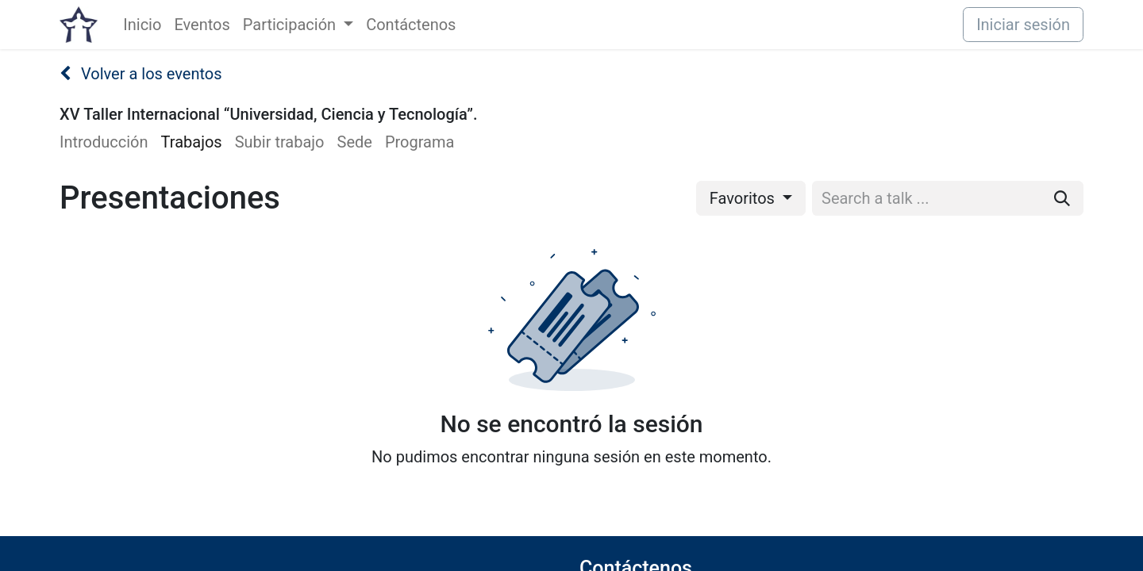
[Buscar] (1062, 198)
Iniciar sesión (1023, 24)
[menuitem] (142, 24)
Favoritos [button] (744, 198)
